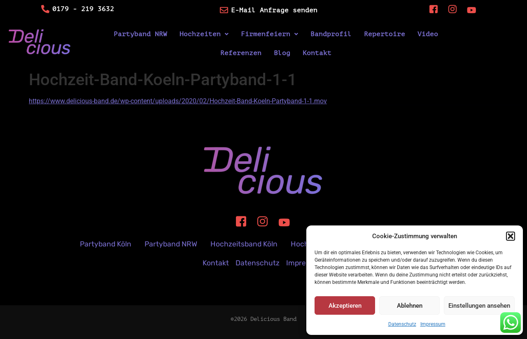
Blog (282, 53)
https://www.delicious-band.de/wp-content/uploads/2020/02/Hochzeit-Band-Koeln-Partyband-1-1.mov (178, 101)
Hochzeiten (204, 34)
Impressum (432, 324)
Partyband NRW (140, 34)
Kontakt (317, 53)
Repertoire (384, 34)
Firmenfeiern (269, 34)
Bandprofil (331, 34)
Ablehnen (409, 305)
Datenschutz (402, 324)
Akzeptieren (345, 305)
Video (427, 34)
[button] (510, 236)
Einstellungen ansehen (479, 305)
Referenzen (240, 53)
